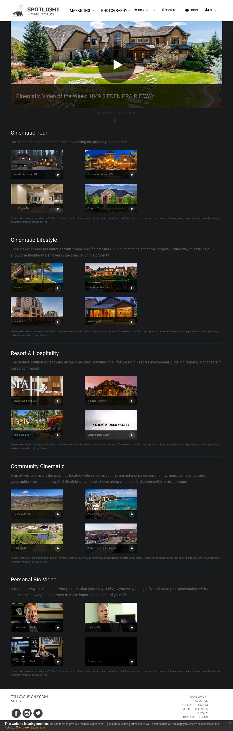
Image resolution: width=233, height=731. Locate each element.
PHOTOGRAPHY (114, 10)
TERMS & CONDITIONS (194, 717)
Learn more (38, 727)
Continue (22, 727)
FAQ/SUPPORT (199, 696)
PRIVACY (202, 713)
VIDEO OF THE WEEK (195, 709)
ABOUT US (201, 700)
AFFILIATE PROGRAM (195, 704)
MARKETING (80, 10)
